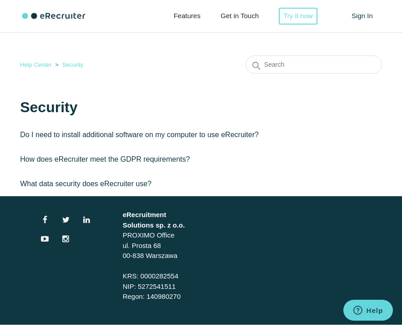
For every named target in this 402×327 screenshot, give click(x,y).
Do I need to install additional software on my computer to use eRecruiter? (139, 135)
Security (72, 64)
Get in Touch (240, 16)
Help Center (35, 64)
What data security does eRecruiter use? (85, 184)
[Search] (314, 64)
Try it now (297, 16)
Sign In (362, 16)
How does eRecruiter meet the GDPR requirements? (105, 159)
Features (187, 16)
